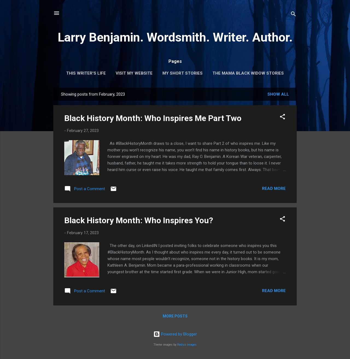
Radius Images (187, 344)
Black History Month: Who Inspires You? (138, 220)
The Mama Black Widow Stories (248, 73)
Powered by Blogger (175, 334)
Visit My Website (134, 73)
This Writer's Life (86, 73)
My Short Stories (182, 73)
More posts (175, 316)
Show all (278, 94)
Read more (274, 188)
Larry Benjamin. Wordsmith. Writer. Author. (175, 37)
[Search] (293, 15)
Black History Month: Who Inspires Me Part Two (152, 118)
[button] (282, 117)
